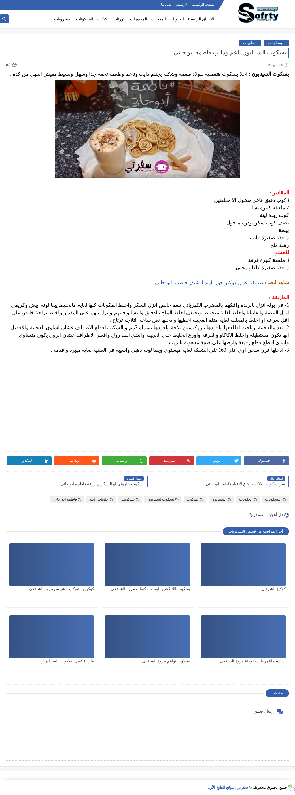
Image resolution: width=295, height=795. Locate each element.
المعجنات (158, 19)
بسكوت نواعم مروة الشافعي (166, 661)
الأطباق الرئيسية (200, 19)
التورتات (120, 19)
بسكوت (195, 499)
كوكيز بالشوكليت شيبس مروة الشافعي (61, 589)
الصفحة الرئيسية (203, 5)
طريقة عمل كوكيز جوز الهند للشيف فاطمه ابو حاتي (209, 282)
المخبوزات (138, 19)
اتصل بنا (166, 5)
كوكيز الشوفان (274, 589)
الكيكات (103, 19)
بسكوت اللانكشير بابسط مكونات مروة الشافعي (150, 589)
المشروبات (63, 19)
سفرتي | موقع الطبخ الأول (228, 787)
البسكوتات (84, 19)
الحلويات (176, 19)
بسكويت (130, 499)
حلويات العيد (101, 499)
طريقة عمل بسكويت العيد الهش (67, 661)
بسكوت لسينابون (163, 499)
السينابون (221, 499)
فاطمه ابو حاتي (67, 499)
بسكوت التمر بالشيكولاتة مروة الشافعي (253, 661)
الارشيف (182, 5)
